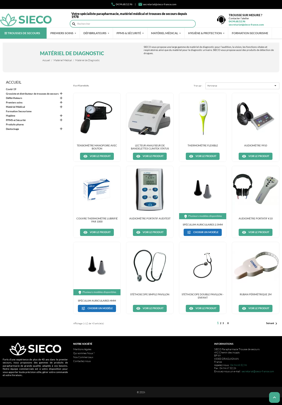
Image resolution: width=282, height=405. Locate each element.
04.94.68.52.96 (121, 4)
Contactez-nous (82, 361)
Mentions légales (82, 349)
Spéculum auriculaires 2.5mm (203, 224)
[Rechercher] (133, 24)
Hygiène (10, 115)
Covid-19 (11, 89)
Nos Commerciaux (83, 357)
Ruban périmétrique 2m (256, 294)
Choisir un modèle (203, 232)
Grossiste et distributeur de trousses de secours (32, 93)
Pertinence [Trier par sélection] (242, 85)
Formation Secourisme (18, 111)
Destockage (12, 128)
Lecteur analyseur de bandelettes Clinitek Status (150, 147)
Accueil (13, 82)
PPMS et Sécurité (16, 120)
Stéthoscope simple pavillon (149, 294)
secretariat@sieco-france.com (159, 4)
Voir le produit (97, 156)
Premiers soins (14, 102)
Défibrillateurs (14, 97)
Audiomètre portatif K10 (256, 218)
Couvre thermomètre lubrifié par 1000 (97, 220)
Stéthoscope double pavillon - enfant (203, 296)
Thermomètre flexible (203, 145)
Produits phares (15, 124)
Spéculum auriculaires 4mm (97, 300)
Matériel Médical (15, 106)
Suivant (272, 323)
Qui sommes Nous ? (83, 353)
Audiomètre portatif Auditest (149, 218)
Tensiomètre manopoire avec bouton (97, 147)
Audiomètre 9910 (255, 145)
